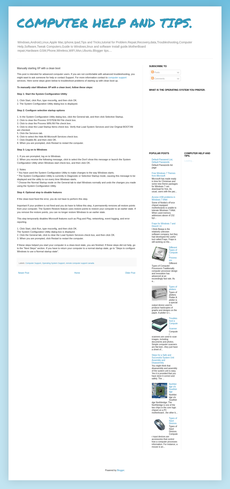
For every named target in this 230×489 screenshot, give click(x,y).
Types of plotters (173, 288)
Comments (158, 78)
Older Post (130, 273)
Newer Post (23, 273)
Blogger (120, 470)
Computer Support (33, 263)
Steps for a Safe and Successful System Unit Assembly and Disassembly (163, 359)
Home (77, 273)
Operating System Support (53, 263)
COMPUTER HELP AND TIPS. (105, 22)
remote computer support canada (80, 263)
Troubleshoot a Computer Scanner (173, 323)
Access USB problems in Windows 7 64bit (163, 198)
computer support (117, 77)
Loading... (189, 161)
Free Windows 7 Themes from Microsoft (163, 174)
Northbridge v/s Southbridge (173, 388)
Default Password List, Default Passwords (162, 160)
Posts (155, 72)
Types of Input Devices (173, 421)
